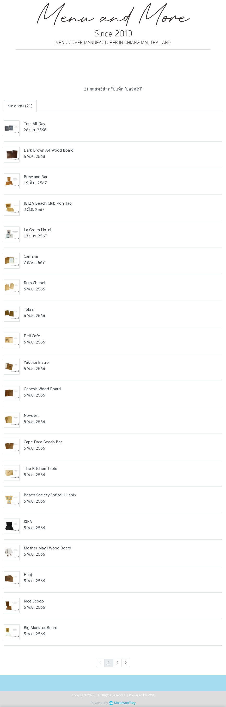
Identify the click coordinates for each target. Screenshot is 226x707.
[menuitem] (125, 663)
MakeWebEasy (125, 703)
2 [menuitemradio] (117, 662)
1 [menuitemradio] (109, 662)
